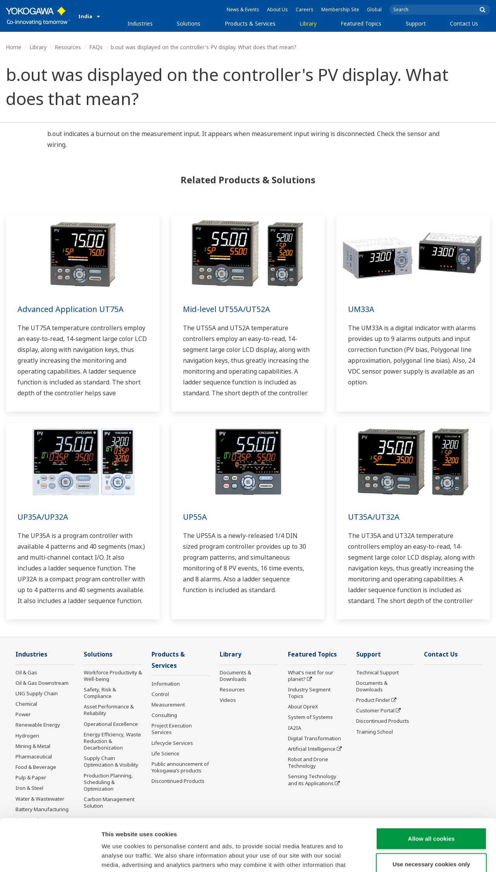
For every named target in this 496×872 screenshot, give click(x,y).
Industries (140, 23)
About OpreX (303, 706)
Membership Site (340, 9)
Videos (228, 699)
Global (374, 9)
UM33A (361, 309)
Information (166, 683)
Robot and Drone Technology (308, 762)
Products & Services (250, 23)
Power (23, 714)
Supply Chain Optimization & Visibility (111, 761)
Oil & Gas (26, 672)
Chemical (26, 703)
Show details (407, 856)
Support (416, 23)
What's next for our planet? (310, 675)
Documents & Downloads (235, 675)
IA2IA (294, 727)
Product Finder (373, 699)
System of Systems (310, 716)
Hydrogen (27, 735)
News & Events (243, 9)
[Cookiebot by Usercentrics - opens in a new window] (50, 857)
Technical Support (377, 672)
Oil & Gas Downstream (42, 682)
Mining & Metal (33, 746)
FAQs (96, 47)
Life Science (165, 753)
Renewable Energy (38, 724)
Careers (304, 9)
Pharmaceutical (34, 756)
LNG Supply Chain (37, 693)
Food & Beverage (36, 766)
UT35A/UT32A (374, 517)
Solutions (188, 23)
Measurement (168, 704)
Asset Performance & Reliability (109, 710)
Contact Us (464, 23)
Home (13, 47)
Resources (68, 47)
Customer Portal (375, 710)
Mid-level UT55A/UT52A (226, 309)
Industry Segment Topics (309, 693)
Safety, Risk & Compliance (100, 693)
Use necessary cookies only (431, 815)
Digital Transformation (314, 738)
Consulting (164, 715)
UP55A (195, 517)
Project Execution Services (172, 729)
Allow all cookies (431, 789)
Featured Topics (361, 23)
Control (160, 694)
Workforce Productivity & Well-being (113, 675)
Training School (374, 731)
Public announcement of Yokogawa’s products (180, 767)
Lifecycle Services (172, 742)
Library (308, 23)
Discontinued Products (382, 720)
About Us (277, 9)
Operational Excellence (111, 723)
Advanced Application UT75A (70, 309)
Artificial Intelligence (312, 748)
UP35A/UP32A (42, 517)
